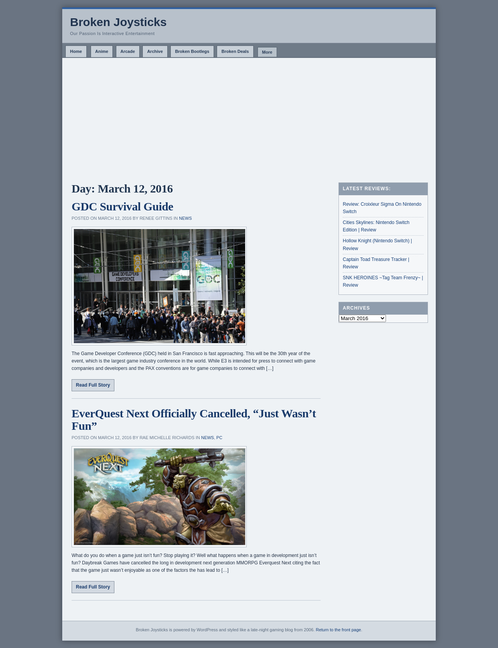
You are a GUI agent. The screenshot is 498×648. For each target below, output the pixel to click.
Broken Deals (235, 51)
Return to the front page (338, 629)
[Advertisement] (249, 116)
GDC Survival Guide (122, 206)
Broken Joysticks (118, 22)
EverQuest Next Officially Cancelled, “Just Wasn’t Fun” (194, 419)
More (267, 52)
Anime (102, 51)
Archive (155, 51)
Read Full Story (93, 385)
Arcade (128, 51)
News (185, 218)
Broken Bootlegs (192, 51)
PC (219, 437)
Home (76, 51)
